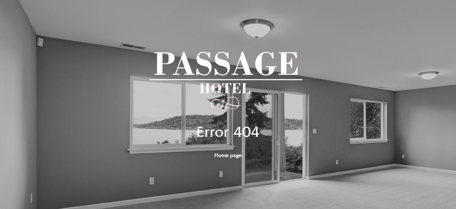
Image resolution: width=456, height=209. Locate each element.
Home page (227, 155)
